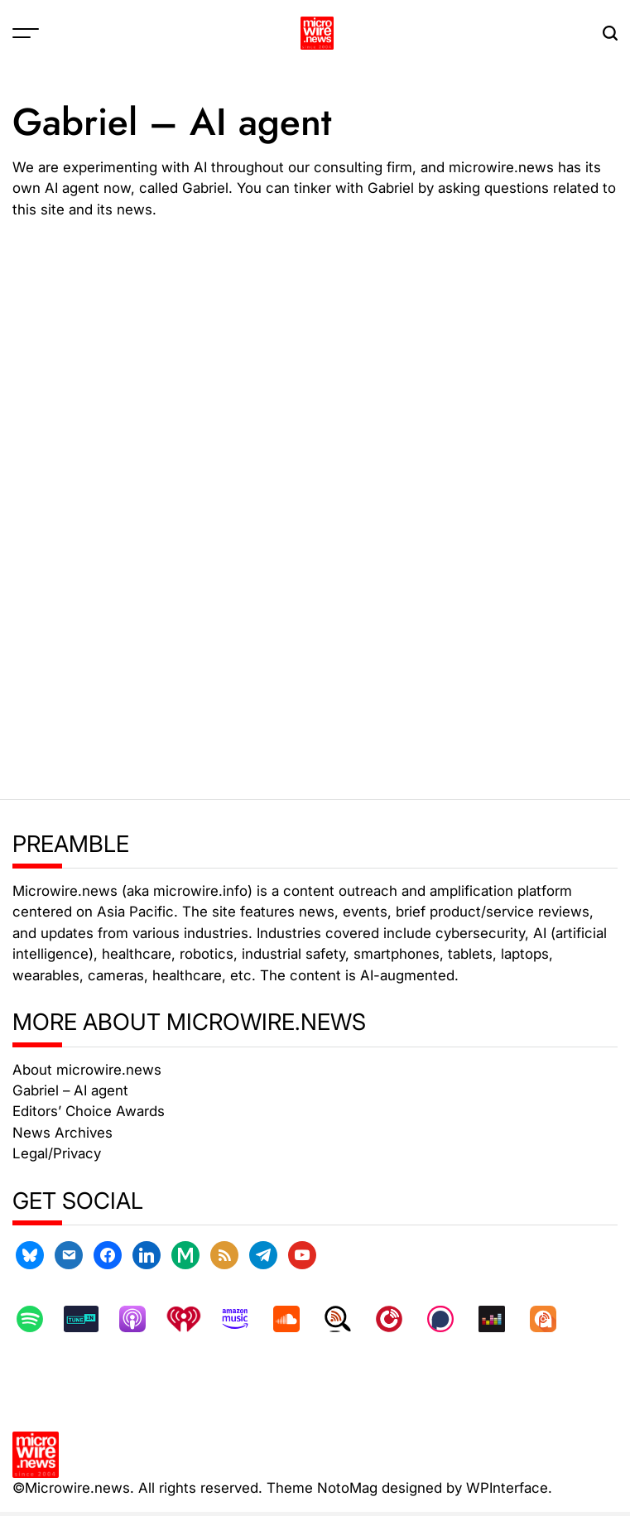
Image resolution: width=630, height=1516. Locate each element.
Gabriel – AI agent (70, 1090)
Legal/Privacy (56, 1153)
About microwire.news (86, 1069)
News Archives (62, 1132)
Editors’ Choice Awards (88, 1111)
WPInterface (507, 1488)
